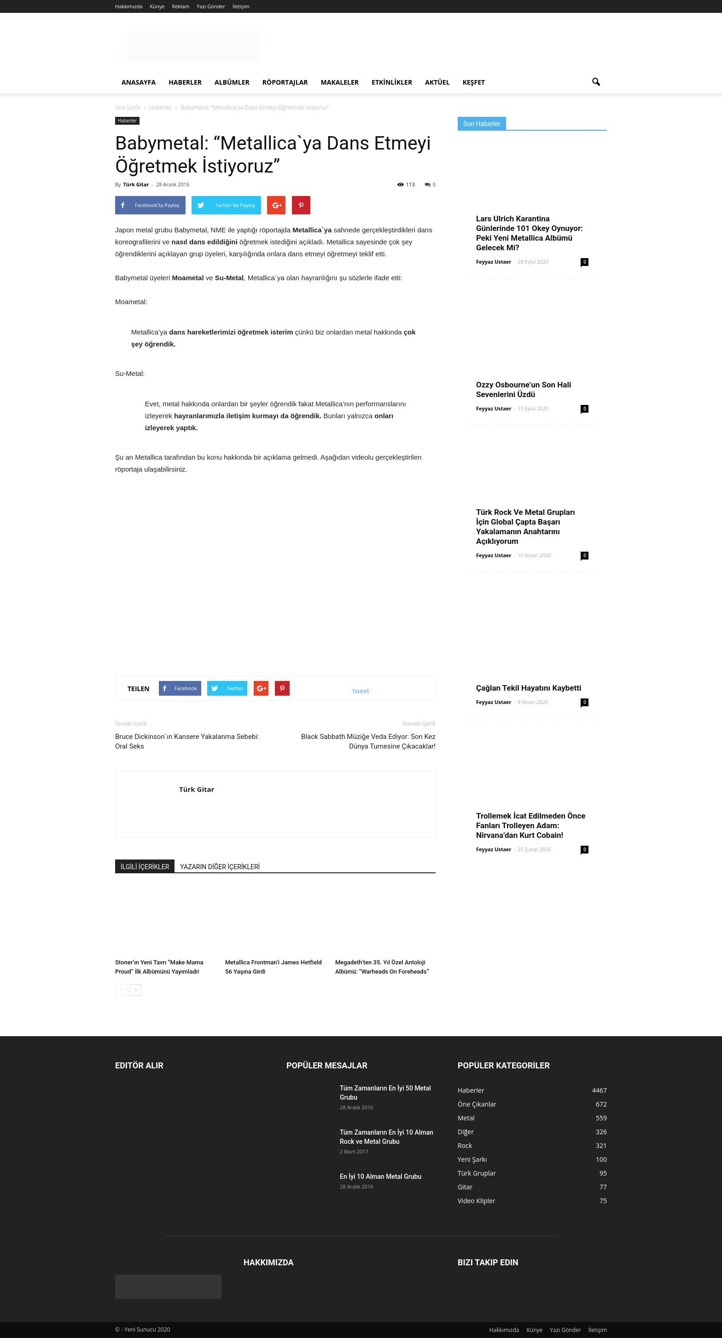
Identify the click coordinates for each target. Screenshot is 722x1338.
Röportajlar (285, 82)
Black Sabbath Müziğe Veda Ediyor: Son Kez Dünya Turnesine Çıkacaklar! (368, 741)
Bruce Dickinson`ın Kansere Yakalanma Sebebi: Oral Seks (187, 741)
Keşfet (474, 82)
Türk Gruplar (477, 1173)
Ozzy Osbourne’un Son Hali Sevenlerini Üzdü (523, 389)
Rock (465, 1145)
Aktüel (437, 82)
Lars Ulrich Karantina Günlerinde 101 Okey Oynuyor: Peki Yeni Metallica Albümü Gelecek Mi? (529, 233)
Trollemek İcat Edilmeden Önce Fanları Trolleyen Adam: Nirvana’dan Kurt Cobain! (531, 825)
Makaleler (340, 82)
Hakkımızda (129, 6)
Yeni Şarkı (472, 1159)
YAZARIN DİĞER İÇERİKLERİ (220, 867)
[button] (596, 82)
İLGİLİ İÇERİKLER (145, 867)
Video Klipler (476, 1200)
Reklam (180, 6)
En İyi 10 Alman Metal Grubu (380, 1176)
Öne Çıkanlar (477, 1104)
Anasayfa (139, 82)
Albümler (232, 82)
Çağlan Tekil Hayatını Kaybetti (528, 687)
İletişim (241, 6)
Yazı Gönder (211, 6)
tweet (361, 690)
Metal (466, 1117)
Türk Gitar (136, 184)
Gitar (465, 1186)
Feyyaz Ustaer (494, 261)
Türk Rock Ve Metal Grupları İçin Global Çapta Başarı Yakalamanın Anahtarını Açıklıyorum (525, 527)
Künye (157, 6)
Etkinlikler (392, 82)
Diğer (466, 1131)
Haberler (185, 82)
